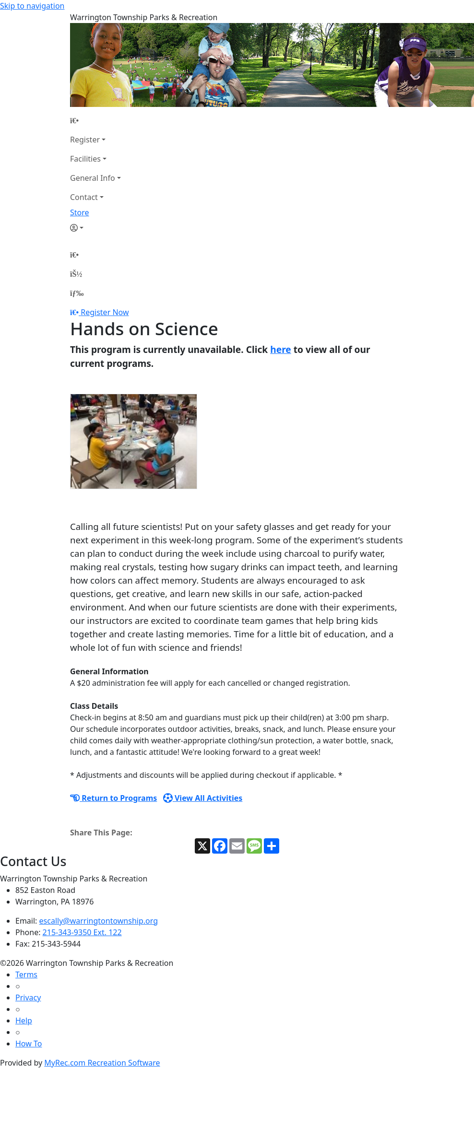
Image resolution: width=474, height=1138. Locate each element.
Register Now (105, 312)
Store (79, 212)
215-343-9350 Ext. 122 (82, 932)
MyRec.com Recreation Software (102, 1062)
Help (23, 1020)
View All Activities (203, 798)
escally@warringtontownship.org (98, 920)
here (280, 349)
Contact (84, 197)
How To (28, 1043)
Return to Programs (113, 798)
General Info (92, 178)
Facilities (85, 158)
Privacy (28, 997)
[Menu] (76, 293)
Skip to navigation (32, 5)
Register (85, 139)
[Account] (95, 227)
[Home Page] (95, 120)
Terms (26, 974)
